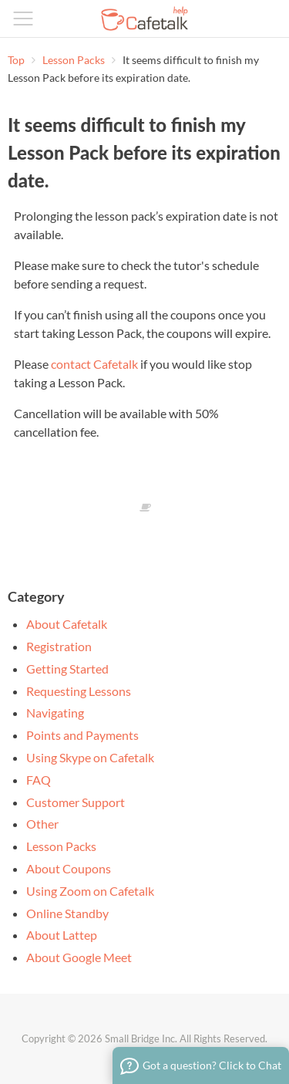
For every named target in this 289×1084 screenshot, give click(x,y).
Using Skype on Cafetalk (90, 757)
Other (42, 823)
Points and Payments (82, 735)
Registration (59, 646)
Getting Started (67, 668)
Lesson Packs (74, 59)
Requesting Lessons (78, 691)
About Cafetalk (66, 623)
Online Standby (67, 913)
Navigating (55, 712)
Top (16, 59)
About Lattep (61, 934)
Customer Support (75, 802)
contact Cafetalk (94, 363)
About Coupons (68, 868)
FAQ (38, 779)
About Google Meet (79, 957)
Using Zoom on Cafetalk (90, 890)
